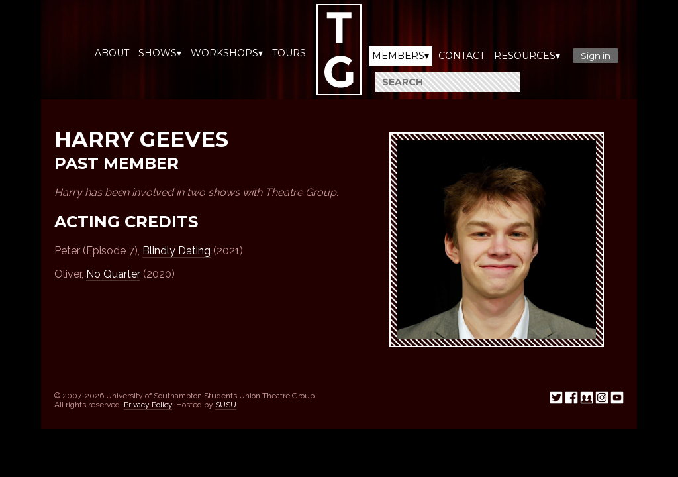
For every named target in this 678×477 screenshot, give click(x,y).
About (112, 53)
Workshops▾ (227, 53)
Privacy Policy (148, 404)
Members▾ (400, 56)
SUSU (225, 404)
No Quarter (113, 274)
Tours (289, 53)
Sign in (595, 55)
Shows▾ (159, 53)
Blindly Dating (176, 250)
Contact (461, 56)
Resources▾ (527, 56)
